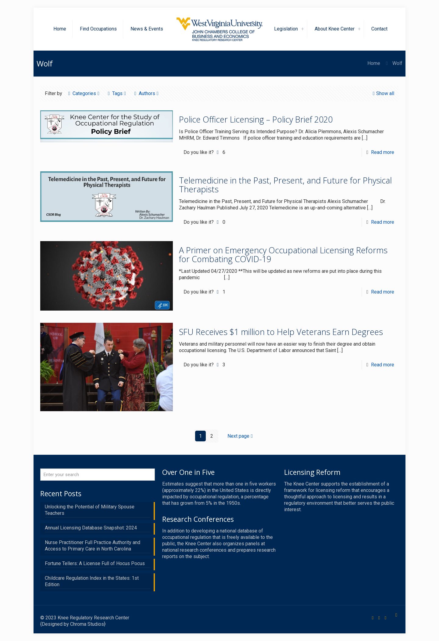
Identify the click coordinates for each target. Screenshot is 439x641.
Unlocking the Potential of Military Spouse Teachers (89, 510)
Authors (146, 93)
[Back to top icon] (396, 615)
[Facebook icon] (372, 618)
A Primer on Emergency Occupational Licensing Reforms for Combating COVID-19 (283, 254)
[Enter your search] (97, 474)
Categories (84, 93)
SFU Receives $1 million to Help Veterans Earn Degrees (281, 331)
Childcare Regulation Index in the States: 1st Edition (92, 581)
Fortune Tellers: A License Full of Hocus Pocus (95, 563)
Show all (382, 93)
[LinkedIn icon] (385, 618)
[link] (303, 29)
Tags (116, 93)
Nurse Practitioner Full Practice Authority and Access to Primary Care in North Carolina (92, 546)
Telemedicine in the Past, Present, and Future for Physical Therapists (285, 185)
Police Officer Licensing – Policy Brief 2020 (256, 119)
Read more (382, 152)
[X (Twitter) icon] (379, 618)
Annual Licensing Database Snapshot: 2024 (91, 528)
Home (373, 63)
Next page (240, 436)
